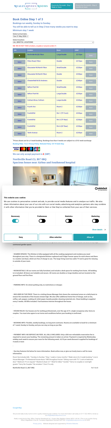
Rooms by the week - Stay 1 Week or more (61, 6)
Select (19, 62)
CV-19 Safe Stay (58, 144)
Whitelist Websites (72, 423)
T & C (26, 144)
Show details (97, 230)
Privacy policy (37, 423)
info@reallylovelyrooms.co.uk (56, 415)
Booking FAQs (18, 144)
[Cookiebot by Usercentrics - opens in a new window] (96, 189)
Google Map (17, 408)
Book (90, 55)
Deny (21, 237)
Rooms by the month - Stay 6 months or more (86, 6)
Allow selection (55, 237)
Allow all (90, 237)
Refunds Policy (45, 144)
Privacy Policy (34, 144)
